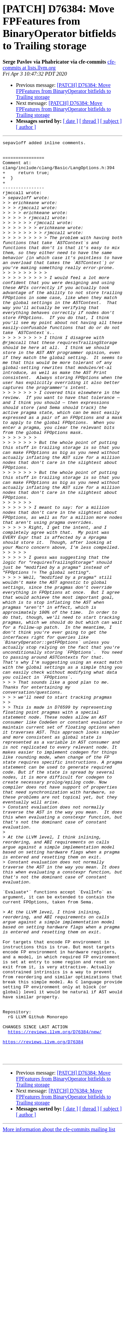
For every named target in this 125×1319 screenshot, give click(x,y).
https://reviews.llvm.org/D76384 (43, 1222)
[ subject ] (111, 121)
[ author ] (26, 127)
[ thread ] (89, 121)
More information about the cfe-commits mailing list (59, 1313)
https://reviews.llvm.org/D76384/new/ (55, 1210)
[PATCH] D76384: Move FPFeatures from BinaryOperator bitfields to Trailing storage (63, 91)
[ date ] (70, 121)
